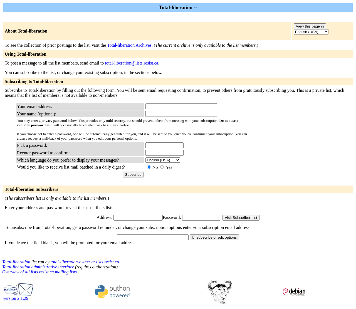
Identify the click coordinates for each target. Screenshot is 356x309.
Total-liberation (16, 261)
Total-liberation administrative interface (38, 266)
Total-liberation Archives (129, 45)
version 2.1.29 (18, 296)
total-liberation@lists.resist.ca (131, 63)
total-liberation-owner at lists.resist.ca (85, 261)
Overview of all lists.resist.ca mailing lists (39, 272)
